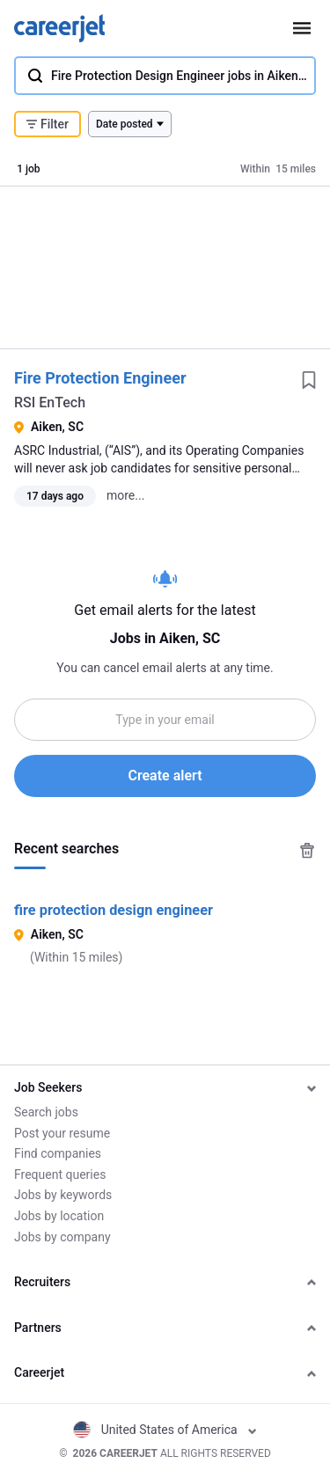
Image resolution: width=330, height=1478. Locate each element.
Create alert (165, 775)
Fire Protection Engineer (100, 378)
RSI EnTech (49, 402)
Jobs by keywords (63, 1195)
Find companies (57, 1153)
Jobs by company (62, 1237)
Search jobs (46, 1112)
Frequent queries (60, 1174)
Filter (47, 124)
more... (125, 495)
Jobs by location (59, 1216)
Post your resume (62, 1133)
